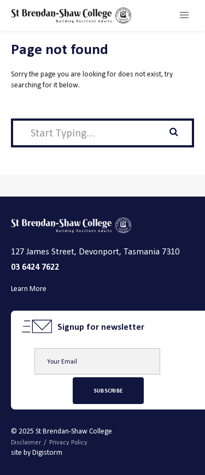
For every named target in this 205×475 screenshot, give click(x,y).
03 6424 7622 (35, 266)
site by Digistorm (36, 452)
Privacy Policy (68, 442)
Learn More (28, 288)
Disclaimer (26, 442)
